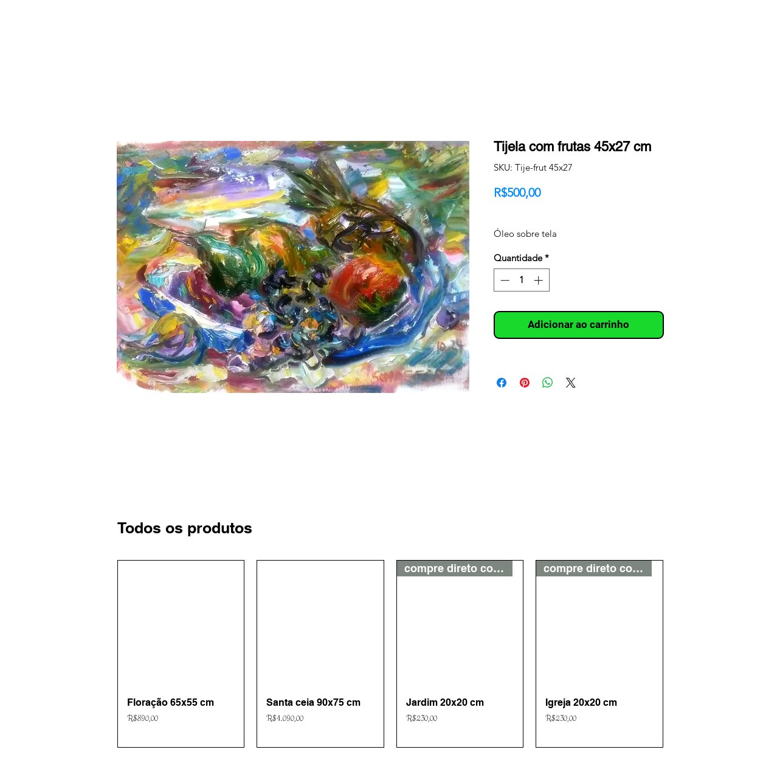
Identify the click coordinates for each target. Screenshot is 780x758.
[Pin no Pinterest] (524, 382)
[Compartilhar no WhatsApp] (547, 382)
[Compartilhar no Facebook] (501, 382)
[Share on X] (571, 382)
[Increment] (539, 280)
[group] (390, 653)
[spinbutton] (521, 280)
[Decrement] (503, 280)
